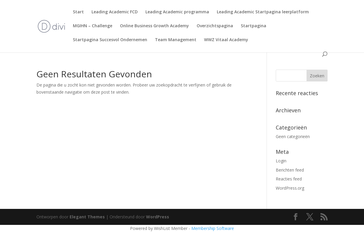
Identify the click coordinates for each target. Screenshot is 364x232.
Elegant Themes (87, 217)
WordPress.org (290, 188)
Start (78, 12)
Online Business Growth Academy (154, 26)
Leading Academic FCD (115, 12)
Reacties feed (289, 179)
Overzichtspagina (215, 26)
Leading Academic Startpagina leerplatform (263, 12)
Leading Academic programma (177, 12)
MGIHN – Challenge (92, 26)
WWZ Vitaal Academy (226, 40)
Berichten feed (290, 170)
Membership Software (212, 228)
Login (281, 161)
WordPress (157, 217)
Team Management (175, 40)
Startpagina (253, 26)
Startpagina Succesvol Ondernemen (110, 40)
